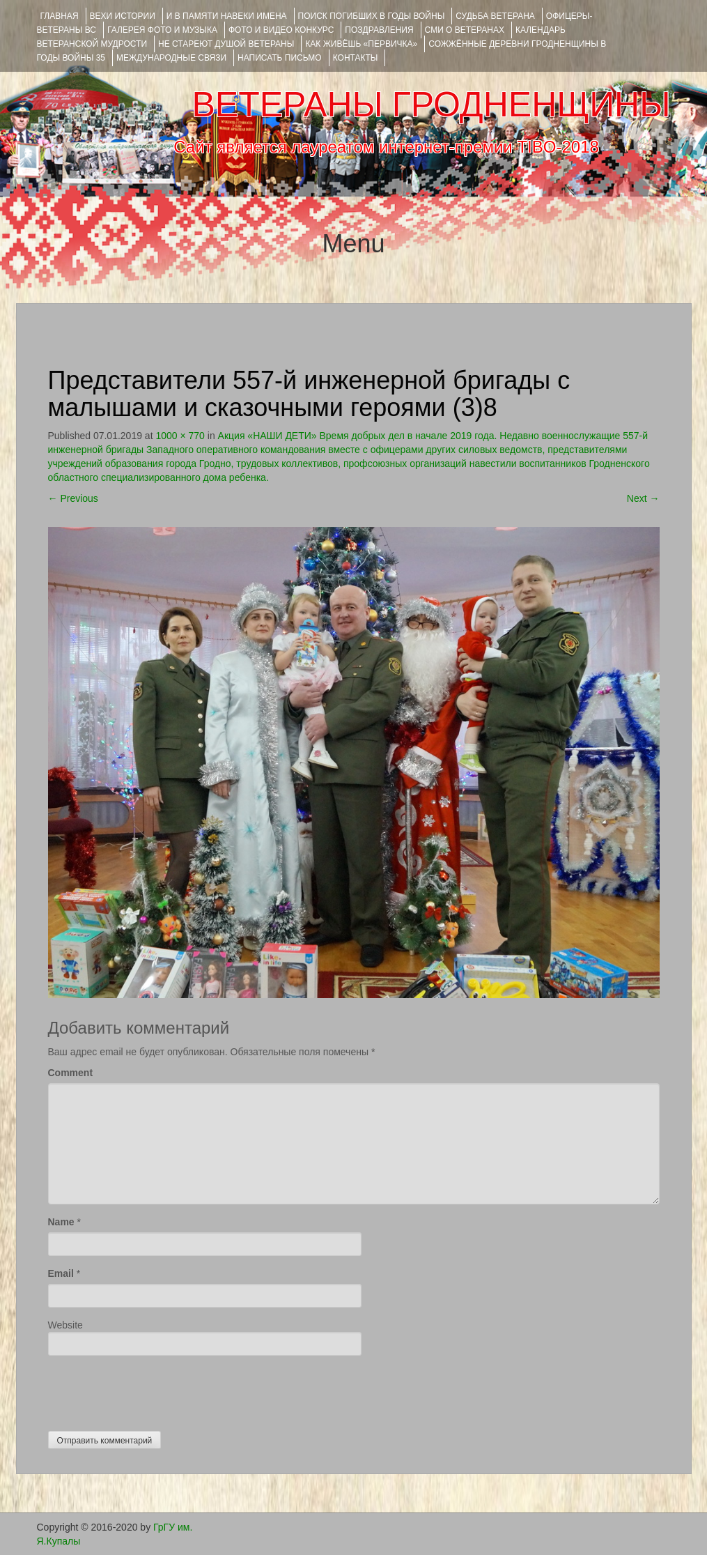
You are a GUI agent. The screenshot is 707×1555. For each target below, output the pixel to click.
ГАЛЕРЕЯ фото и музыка (162, 30)
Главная (59, 16)
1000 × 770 (179, 435)
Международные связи (171, 58)
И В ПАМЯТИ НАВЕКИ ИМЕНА (226, 16)
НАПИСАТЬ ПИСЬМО (280, 58)
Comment (70, 1072)
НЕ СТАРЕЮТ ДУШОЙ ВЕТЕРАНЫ (226, 44)
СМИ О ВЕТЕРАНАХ (464, 30)
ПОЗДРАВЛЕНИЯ (379, 30)
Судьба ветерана (495, 16)
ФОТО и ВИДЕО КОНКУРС (281, 30)
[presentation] (154, 1390)
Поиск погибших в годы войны (371, 16)
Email (61, 1273)
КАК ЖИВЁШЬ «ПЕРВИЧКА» (361, 44)
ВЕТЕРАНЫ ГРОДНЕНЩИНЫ (431, 104)
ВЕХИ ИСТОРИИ (122, 16)
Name (61, 1221)
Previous (73, 498)
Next (643, 498)
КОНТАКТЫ (355, 58)
